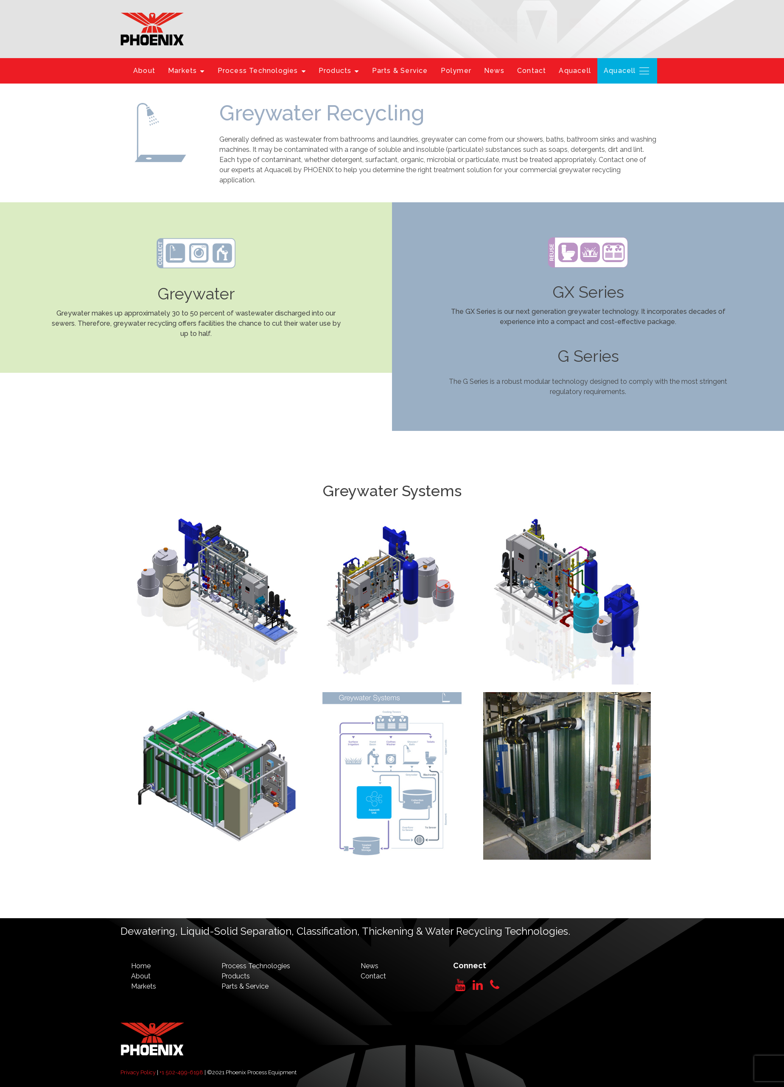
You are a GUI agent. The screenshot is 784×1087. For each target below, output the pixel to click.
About (144, 71)
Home (141, 966)
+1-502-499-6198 (637, 32)
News (494, 71)
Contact (531, 71)
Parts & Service (400, 71)
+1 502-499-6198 (181, 1072)
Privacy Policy (138, 1072)
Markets (186, 70)
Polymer (456, 71)
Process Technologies (262, 70)
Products (339, 70)
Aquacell (575, 71)
